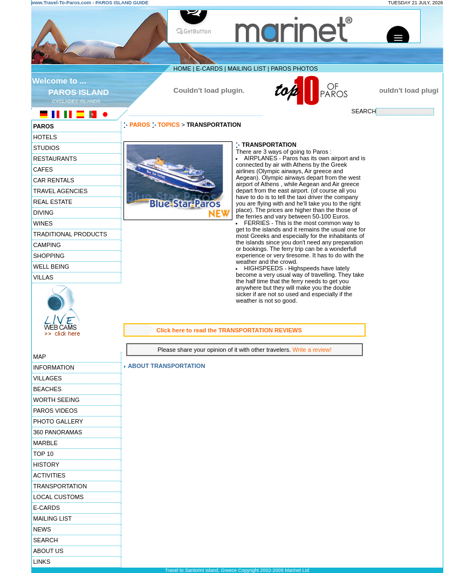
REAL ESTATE (53, 202)
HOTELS (45, 137)
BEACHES (47, 389)
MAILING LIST (247, 68)
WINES (43, 223)
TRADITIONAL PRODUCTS (70, 234)
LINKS (42, 561)
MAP (39, 356)
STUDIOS (46, 148)
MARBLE (45, 443)
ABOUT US (48, 551)
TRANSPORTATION (60, 486)
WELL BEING (51, 266)
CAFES (43, 169)
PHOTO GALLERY (58, 421)
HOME (182, 68)
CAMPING (47, 245)
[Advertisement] (410, 283)
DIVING (43, 212)
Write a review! (312, 349)
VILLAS (43, 277)
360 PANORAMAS (58, 432)
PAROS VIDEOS (55, 410)
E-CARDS (209, 68)
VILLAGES (47, 378)
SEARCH (45, 540)
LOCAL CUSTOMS (58, 497)
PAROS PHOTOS (294, 68)
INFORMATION (53, 367)
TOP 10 (43, 454)
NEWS (42, 529)
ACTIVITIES (49, 475)
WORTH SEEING (56, 400)
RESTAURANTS (55, 158)
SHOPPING (49, 256)
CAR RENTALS (53, 180)
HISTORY (46, 464)
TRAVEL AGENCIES (60, 191)
